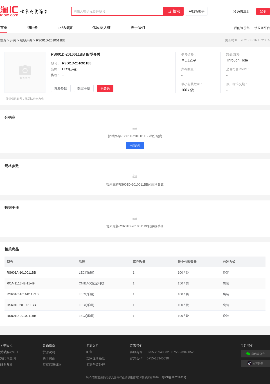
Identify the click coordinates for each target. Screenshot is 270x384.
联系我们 (136, 346)
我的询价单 (242, 28)
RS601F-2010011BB (21, 305)
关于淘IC (6, 346)
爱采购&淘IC (9, 352)
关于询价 (49, 358)
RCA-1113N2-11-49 (21, 283)
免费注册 (243, 11)
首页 (3, 28)
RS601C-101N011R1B (23, 294)
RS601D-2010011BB (21, 316)
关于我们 (137, 28)
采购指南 (49, 346)
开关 (13, 40)
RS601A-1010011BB (21, 272)
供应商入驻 (101, 28)
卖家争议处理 (95, 364)
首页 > (4, 40)
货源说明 (49, 352)
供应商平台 (262, 28)
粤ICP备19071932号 (174, 377)
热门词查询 (8, 358)
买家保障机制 (52, 364)
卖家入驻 (92, 346)
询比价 (32, 28)
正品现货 (65, 28)
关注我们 (247, 346)
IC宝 (89, 352)
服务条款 (6, 364)
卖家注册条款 (95, 358)
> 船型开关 (24, 40)
